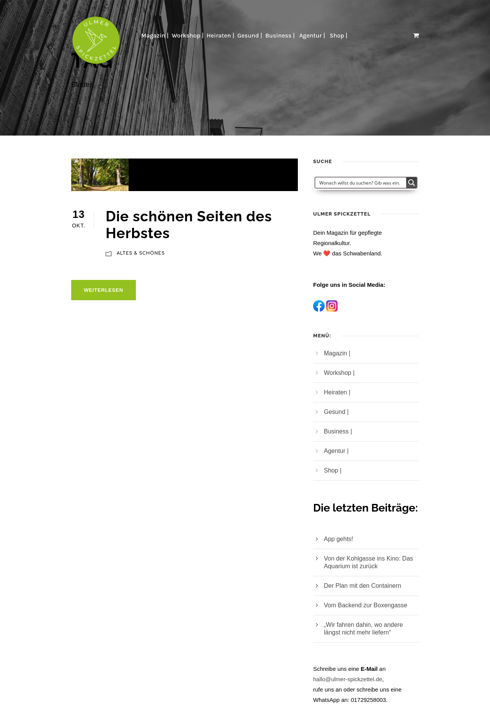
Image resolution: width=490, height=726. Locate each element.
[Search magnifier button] (411, 182)
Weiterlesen (103, 290)
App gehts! (338, 539)
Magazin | (154, 35)
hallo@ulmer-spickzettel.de (347, 679)
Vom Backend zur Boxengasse (365, 605)
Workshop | (187, 35)
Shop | (339, 35)
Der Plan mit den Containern (362, 585)
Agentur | (313, 35)
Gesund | (249, 35)
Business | (280, 35)
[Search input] (361, 182)
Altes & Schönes (141, 253)
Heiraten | (220, 35)
